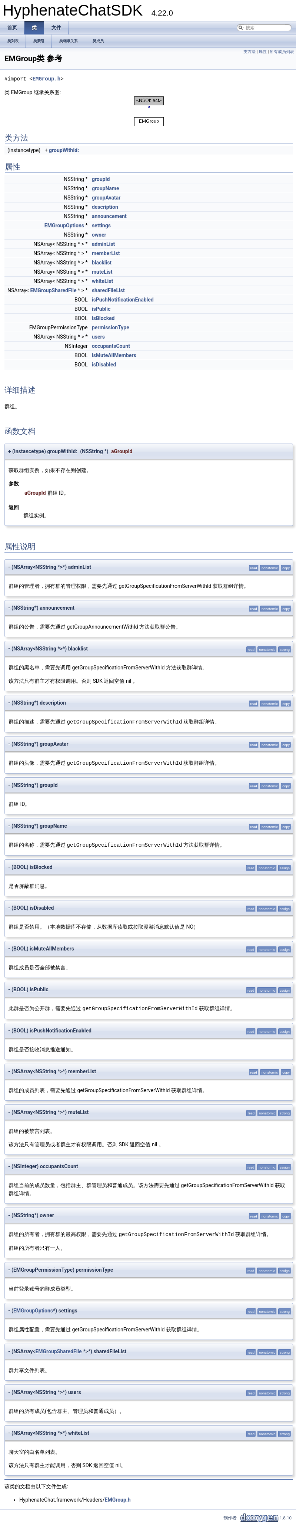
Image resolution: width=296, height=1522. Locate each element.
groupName (105, 188)
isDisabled (104, 365)
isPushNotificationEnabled (123, 300)
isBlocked (103, 318)
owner (99, 235)
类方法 (249, 51)
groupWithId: (64, 150)
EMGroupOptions (64, 225)
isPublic (101, 309)
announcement (109, 216)
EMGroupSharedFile (53, 290)
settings (101, 225)
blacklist (102, 263)
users (98, 337)
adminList (103, 244)
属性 (263, 51)
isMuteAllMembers (114, 355)
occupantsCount (111, 346)
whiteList (102, 281)
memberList (106, 253)
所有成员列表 (282, 51)
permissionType (110, 327)
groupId (101, 179)
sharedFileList (108, 290)
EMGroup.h (47, 78)
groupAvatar (106, 198)
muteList (102, 272)
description (105, 207)
